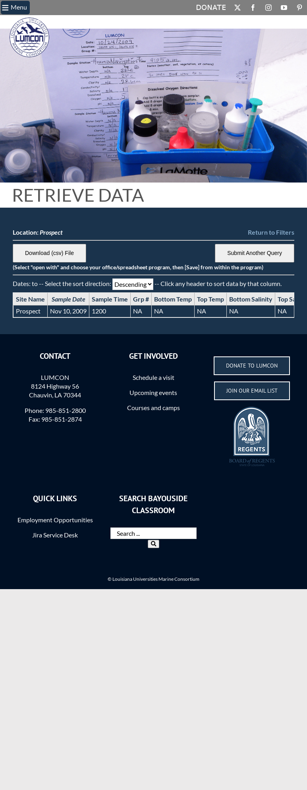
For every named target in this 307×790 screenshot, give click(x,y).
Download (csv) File (49, 253)
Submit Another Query (254, 253)
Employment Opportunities (55, 519)
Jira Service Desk (55, 535)
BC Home (48, 22)
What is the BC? (81, 22)
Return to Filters (271, 232)
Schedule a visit (153, 377)
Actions (140, 22)
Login (160, 22)
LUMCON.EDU (19, 22)
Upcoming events (153, 392)
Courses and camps (153, 407)
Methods (115, 22)
